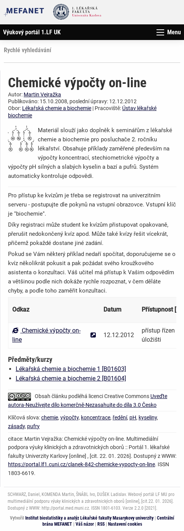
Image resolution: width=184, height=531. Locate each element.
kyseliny (148, 417)
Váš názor (85, 524)
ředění (120, 417)
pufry (33, 426)
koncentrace (95, 417)
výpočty (69, 417)
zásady (16, 426)
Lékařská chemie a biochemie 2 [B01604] (71, 378)
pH (132, 417)
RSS (101, 524)
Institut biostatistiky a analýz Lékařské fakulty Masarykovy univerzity (89, 518)
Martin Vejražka (42, 94)
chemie (49, 417)
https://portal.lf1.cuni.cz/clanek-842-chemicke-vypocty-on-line (81, 464)
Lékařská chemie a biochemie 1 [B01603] (71, 369)
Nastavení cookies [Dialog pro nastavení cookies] (125, 524)
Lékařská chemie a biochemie (56, 108)
